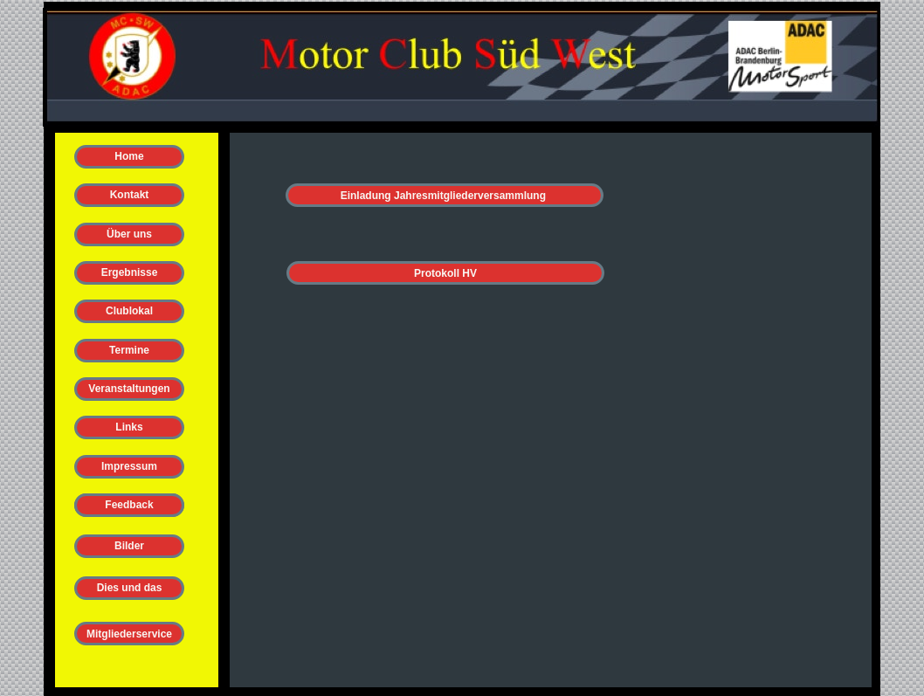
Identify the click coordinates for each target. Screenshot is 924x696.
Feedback (129, 505)
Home (128, 156)
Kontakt (129, 195)
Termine (129, 350)
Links (128, 427)
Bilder (129, 546)
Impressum (129, 466)
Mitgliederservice (129, 634)
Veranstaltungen (128, 388)
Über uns (129, 234)
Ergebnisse (129, 272)
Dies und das (129, 588)
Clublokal (129, 311)
